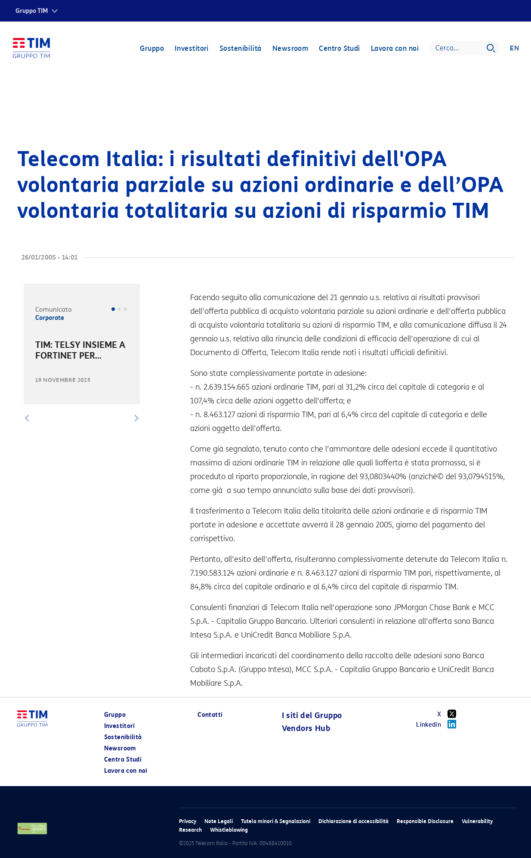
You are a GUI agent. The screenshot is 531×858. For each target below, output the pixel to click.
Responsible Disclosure (425, 821)
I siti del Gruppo (312, 715)
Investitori (192, 48)
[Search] (464, 48)
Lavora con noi (395, 48)
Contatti (210, 715)
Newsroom (290, 48)
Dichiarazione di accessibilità (353, 821)
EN (514, 48)
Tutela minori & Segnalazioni (275, 821)
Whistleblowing (229, 830)
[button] (27, 418)
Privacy (187, 821)
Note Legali (218, 821)
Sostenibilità (240, 48)
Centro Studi (339, 48)
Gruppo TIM (31, 11)
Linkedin (439, 724)
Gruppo (152, 48)
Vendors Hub (306, 728)
